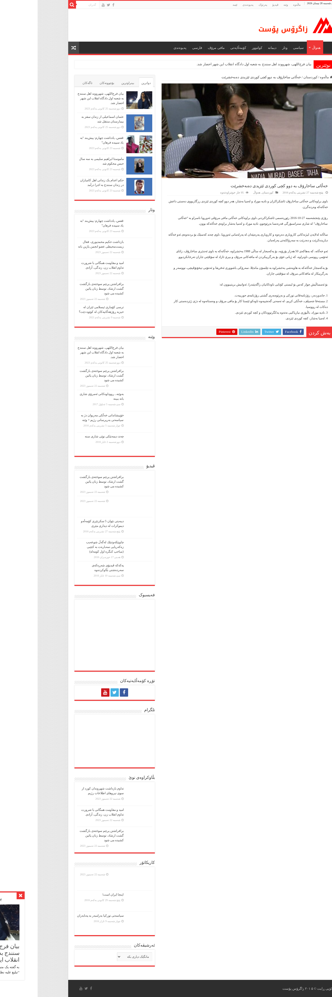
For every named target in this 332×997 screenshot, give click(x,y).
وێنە (248, 4)
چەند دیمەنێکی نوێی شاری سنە (66, 436)
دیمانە (234, 48)
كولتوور (219, 48)
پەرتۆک (225, 4)
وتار (247, 48)
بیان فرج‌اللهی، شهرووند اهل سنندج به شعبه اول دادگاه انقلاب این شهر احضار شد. (216, 64)
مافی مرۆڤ (178, 48)
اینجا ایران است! (75, 894)
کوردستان (273, 77)
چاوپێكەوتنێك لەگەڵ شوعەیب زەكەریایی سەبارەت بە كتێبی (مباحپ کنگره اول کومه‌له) (67, 546)
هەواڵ (278, 48)
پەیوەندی (210, 4)
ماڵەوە (288, 77)
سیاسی (260, 48)
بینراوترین (90, 83)
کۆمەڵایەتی (201, 48)
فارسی (159, 48)
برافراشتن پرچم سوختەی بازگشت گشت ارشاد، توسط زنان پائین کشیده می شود (64, 288)
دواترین (108, 83)
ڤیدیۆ (238, 4)
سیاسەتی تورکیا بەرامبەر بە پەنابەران (62, 915)
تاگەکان (50, 83)
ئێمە (197, 4)
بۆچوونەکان (69, 83)
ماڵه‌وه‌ (259, 4)
